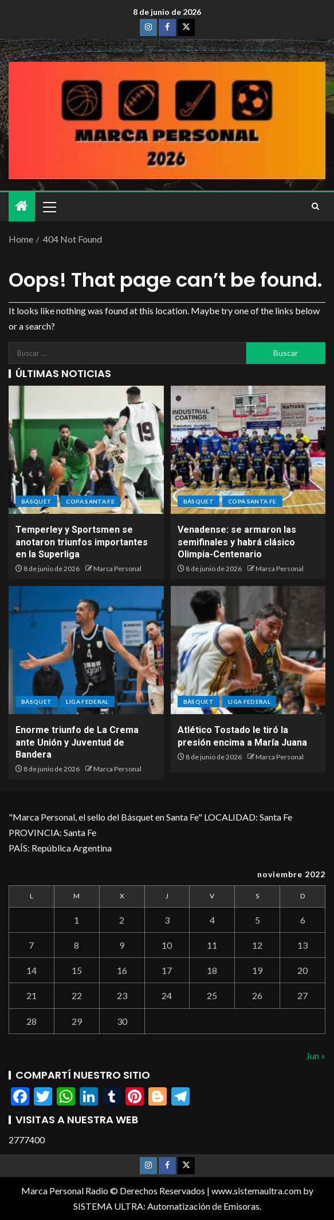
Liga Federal (87, 701)
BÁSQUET (36, 501)
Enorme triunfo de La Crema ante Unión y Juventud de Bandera (77, 742)
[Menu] (48, 206)
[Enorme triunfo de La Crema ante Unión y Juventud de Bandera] (86, 650)
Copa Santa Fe (90, 501)
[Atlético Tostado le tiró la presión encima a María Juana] (248, 650)
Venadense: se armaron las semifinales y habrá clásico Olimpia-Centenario (237, 542)
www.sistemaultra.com (256, 1190)
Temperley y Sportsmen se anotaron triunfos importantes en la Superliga (81, 542)
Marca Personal (117, 568)
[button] (48, 206)
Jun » (315, 1055)
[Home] (21, 206)
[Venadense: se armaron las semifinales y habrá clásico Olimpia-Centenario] (248, 450)
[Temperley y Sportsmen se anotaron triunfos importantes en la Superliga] (86, 450)
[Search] (315, 206)
